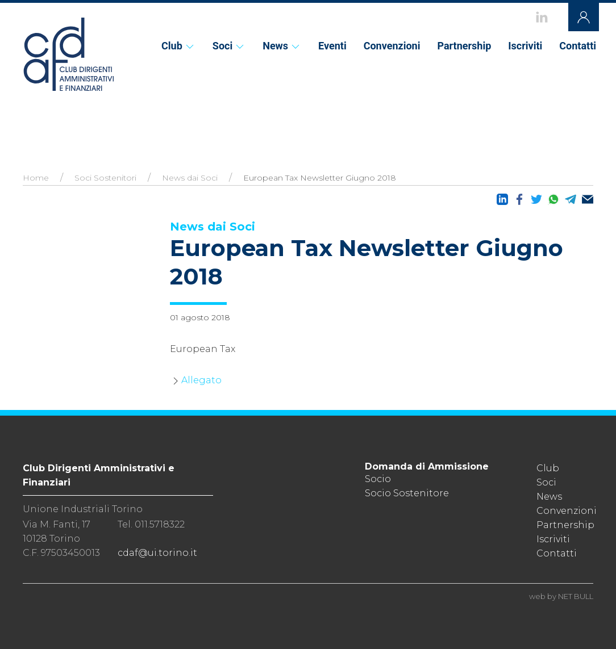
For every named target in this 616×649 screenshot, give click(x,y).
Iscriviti (525, 46)
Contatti (577, 46)
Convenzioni (392, 46)
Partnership (464, 46)
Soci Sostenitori (105, 178)
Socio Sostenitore (407, 493)
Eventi (332, 46)
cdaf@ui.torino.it (157, 552)
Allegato (201, 380)
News (282, 45)
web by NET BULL (561, 596)
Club (178, 45)
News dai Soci (190, 178)
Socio (378, 479)
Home (36, 178)
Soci (229, 45)
